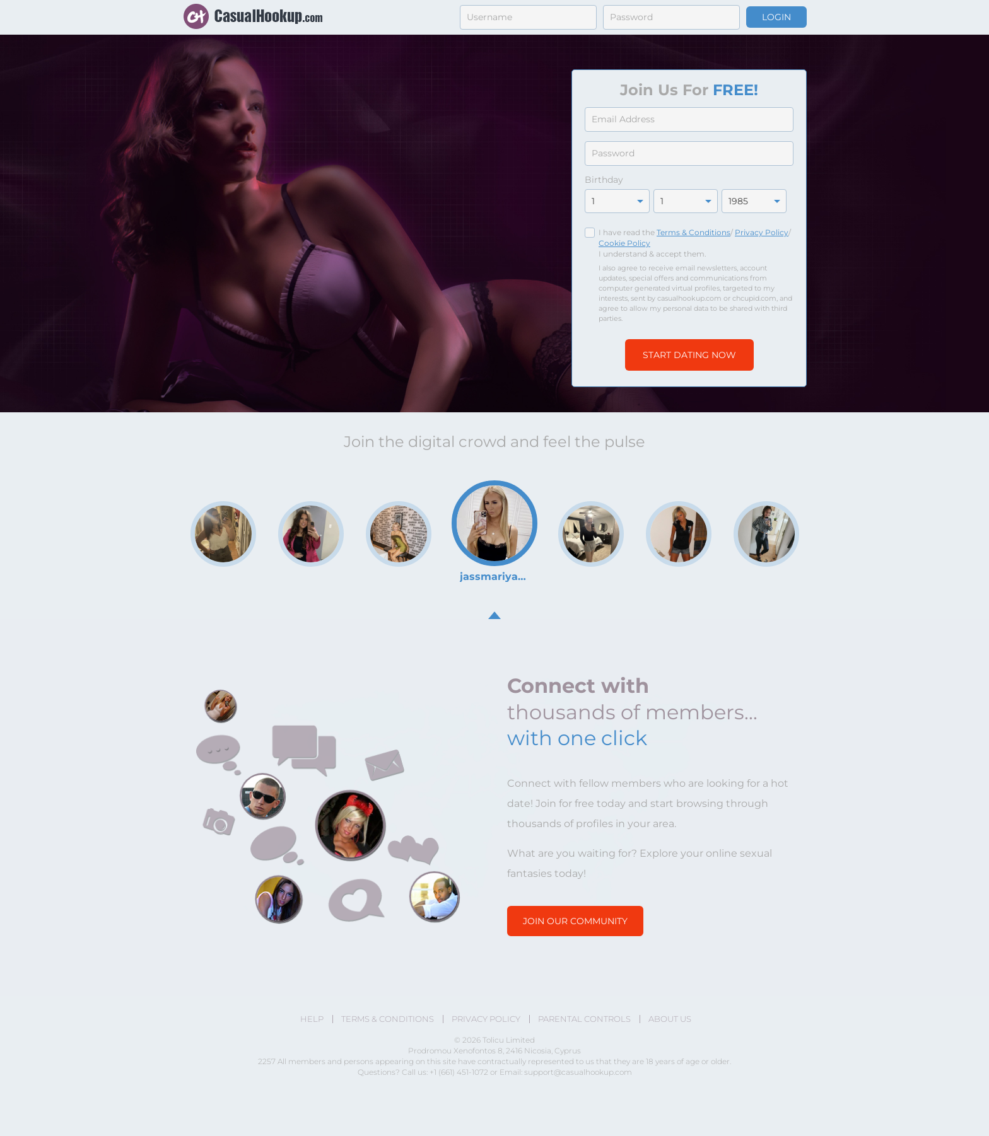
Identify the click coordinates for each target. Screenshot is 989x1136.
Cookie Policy (624, 243)
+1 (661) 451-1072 (460, 1072)
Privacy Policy (761, 232)
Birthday (604, 179)
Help (312, 1019)
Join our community (575, 921)
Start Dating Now (689, 355)
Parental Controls (584, 1019)
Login (776, 17)
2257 (267, 1061)
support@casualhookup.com (578, 1072)
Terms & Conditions (693, 232)
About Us (669, 1019)
